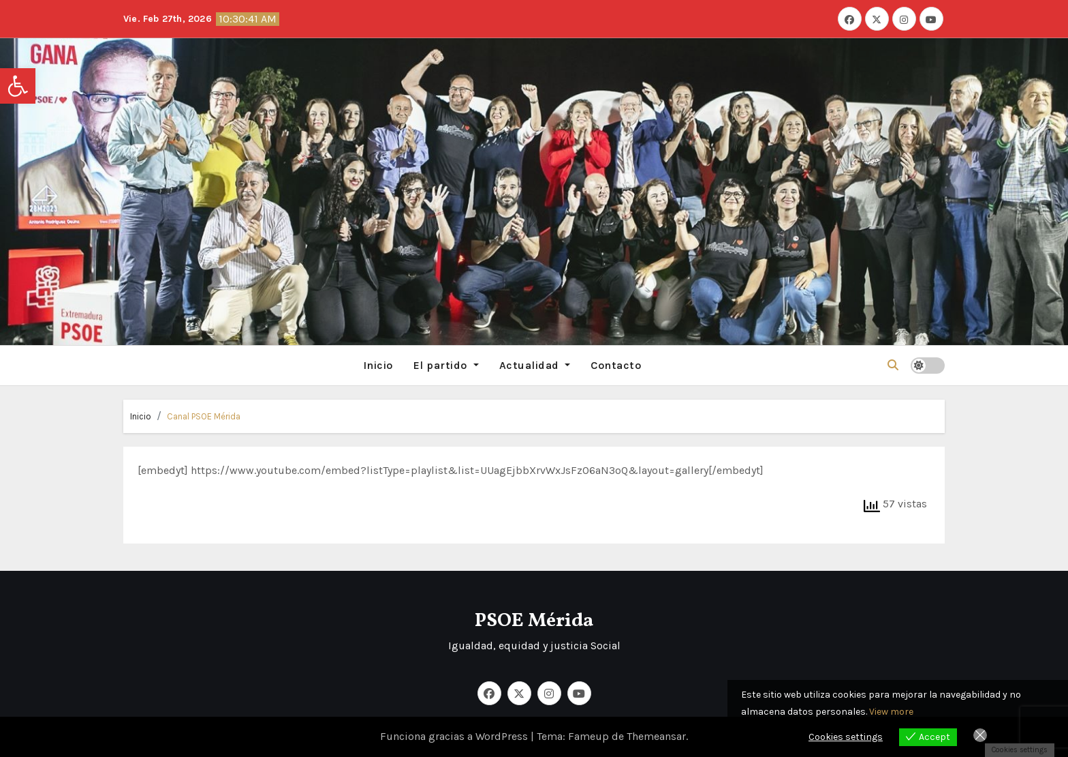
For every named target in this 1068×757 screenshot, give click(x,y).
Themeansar (656, 736)
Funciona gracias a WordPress (455, 736)
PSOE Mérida (534, 621)
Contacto (616, 365)
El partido (446, 365)
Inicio (378, 365)
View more (891, 711)
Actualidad (535, 365)
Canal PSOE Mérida (203, 416)
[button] (17, 86)
